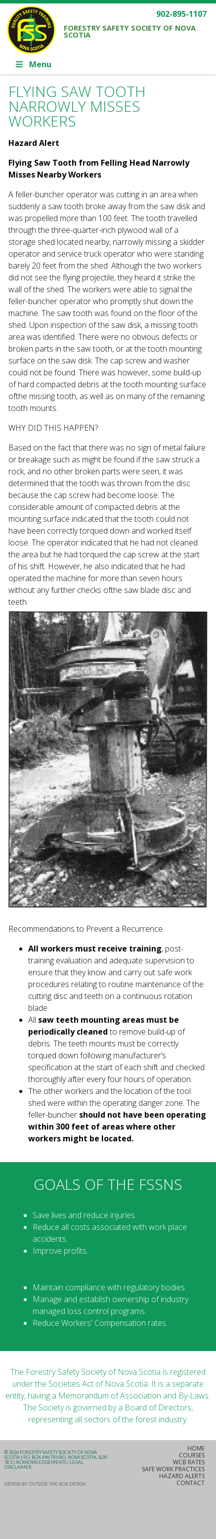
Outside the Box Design (57, 1484)
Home (196, 1448)
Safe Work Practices (173, 1469)
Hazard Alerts (182, 1476)
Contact (190, 1483)
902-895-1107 (181, 13)
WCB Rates (189, 1462)
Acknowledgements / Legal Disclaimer (44, 1464)
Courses (192, 1455)
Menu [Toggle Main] (32, 64)
